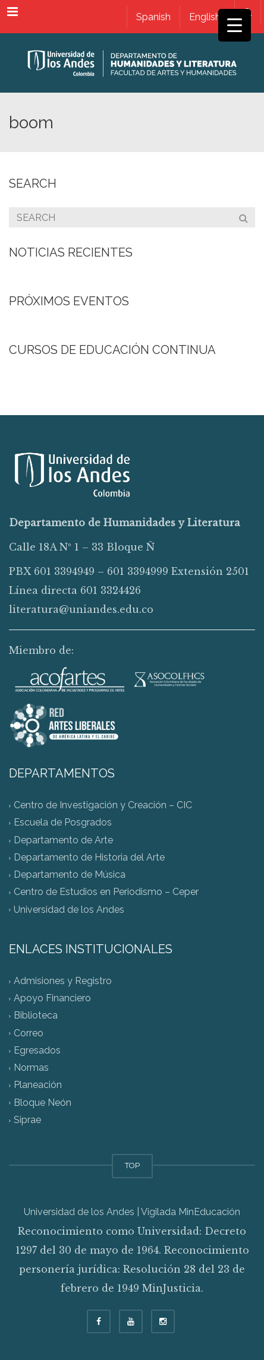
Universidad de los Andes (69, 909)
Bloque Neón (42, 1102)
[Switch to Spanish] (153, 17)
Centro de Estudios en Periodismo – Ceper (106, 892)
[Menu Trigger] (234, 25)
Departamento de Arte (63, 840)
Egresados (37, 1050)
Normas (31, 1067)
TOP (132, 1165)
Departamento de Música (69, 875)
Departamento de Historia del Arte (89, 857)
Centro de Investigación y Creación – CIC (103, 805)
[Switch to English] (205, 17)
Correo (28, 1033)
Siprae (27, 1119)
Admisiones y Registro (63, 980)
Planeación (38, 1085)
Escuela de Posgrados (63, 822)
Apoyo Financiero (52, 998)
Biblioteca (36, 1015)
